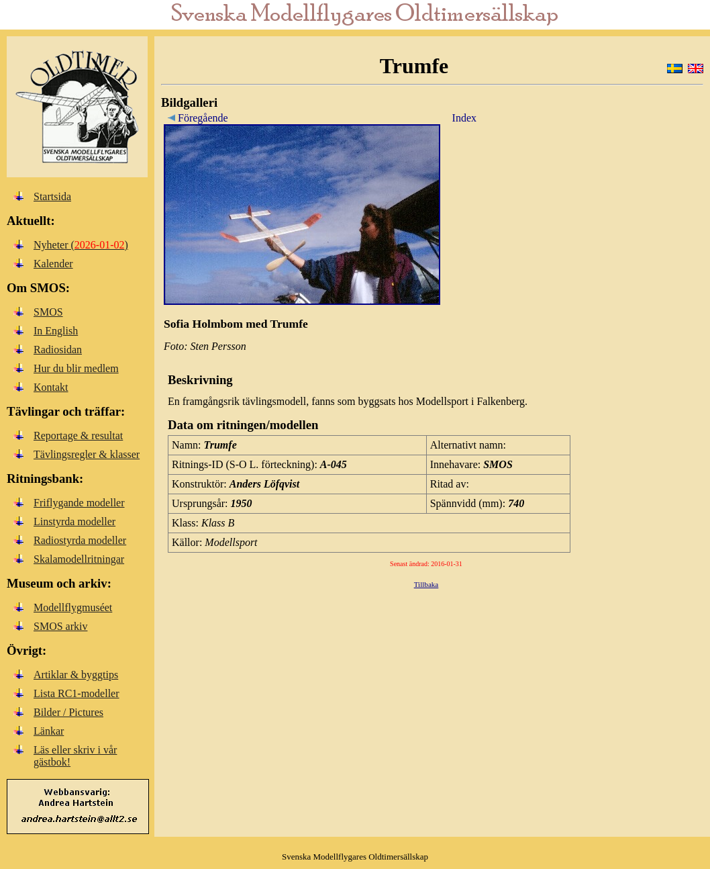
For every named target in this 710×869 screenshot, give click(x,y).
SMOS (48, 312)
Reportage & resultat (78, 435)
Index (464, 118)
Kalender (53, 263)
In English (56, 330)
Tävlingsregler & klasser (87, 454)
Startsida (52, 196)
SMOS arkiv (60, 626)
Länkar (49, 731)
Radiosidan (58, 349)
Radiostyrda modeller (80, 540)
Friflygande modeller (79, 502)
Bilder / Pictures (68, 712)
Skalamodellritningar (79, 559)
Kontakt (51, 387)
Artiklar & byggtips (76, 674)
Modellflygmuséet (73, 607)
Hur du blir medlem (76, 368)
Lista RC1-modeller (76, 693)
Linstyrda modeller (74, 521)
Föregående (196, 118)
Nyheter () (81, 244)
